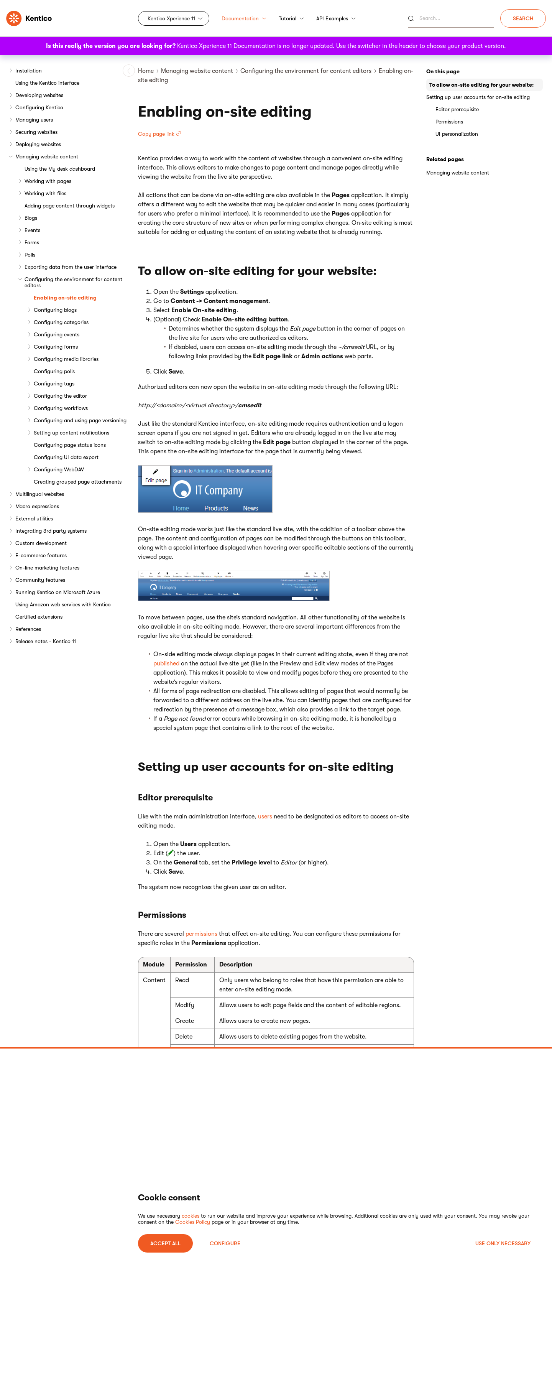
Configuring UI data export (66, 457)
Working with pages (48, 181)
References (28, 629)
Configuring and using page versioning (80, 420)
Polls (30, 255)
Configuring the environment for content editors (73, 282)
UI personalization (456, 134)
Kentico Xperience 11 (171, 18)
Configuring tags (54, 383)
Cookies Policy (192, 1222)
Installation (28, 70)
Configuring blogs (55, 310)
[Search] (451, 18)
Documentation (244, 18)
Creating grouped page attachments (78, 482)
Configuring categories (61, 322)
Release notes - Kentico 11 (45, 641)
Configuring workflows (61, 408)
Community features (40, 580)
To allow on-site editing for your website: (481, 85)
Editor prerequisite (457, 109)
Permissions (449, 122)
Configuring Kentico (39, 107)
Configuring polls (54, 371)
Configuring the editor (60, 396)
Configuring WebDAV (59, 469)
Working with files (45, 193)
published (166, 663)
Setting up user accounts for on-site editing (478, 97)
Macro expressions (37, 506)
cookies (190, 1216)
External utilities (34, 518)
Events (32, 230)
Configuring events (56, 334)
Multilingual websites (39, 494)
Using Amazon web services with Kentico (63, 604)
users (265, 816)
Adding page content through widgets (70, 205)
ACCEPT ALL (165, 1243)
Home (146, 70)
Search (523, 18)
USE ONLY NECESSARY (503, 1243)
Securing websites (36, 132)
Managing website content (46, 156)
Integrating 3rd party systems (51, 531)
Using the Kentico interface (47, 83)
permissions (201, 933)
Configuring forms (56, 347)
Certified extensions (38, 617)
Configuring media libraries (66, 359)
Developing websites (39, 95)
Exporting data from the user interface (71, 267)
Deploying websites (38, 144)
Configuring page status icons (70, 445)
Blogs (31, 218)
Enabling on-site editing (65, 298)
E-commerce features (41, 555)
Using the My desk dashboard (60, 169)
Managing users (34, 120)
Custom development (41, 543)
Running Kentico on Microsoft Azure (57, 592)
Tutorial (291, 18)
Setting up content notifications (71, 433)
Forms (32, 242)
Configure (225, 1243)
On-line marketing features (47, 568)
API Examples (336, 18)
